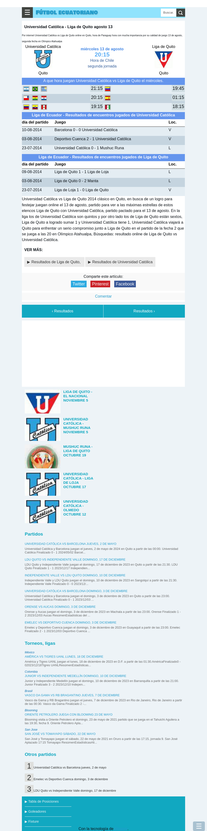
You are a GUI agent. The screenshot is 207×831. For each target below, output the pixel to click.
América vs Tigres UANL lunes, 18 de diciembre (64, 656)
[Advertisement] (103, 352)
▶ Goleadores (35, 811)
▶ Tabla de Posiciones (42, 801)
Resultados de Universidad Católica (122, 262)
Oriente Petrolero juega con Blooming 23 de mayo (69, 714)
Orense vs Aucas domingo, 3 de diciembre (60, 607)
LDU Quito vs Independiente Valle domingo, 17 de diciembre (75, 559)
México (29, 652)
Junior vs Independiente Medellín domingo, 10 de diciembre (75, 676)
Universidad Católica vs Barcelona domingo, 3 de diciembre (76, 591)
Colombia (31, 671)
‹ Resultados (62, 311)
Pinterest (100, 284)
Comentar (103, 296)
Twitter (79, 284)
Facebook (125, 284)
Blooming (31, 710)
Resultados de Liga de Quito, (56, 262)
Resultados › (144, 311)
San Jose (31, 729)
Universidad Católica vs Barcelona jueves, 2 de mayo (70, 544)
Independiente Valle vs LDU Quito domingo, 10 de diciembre (75, 575)
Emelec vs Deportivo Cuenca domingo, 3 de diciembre (70, 622)
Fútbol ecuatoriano (67, 12)
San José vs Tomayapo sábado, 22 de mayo (60, 734)
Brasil (28, 691)
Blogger (120, 829)
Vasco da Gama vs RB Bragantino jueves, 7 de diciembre (72, 695)
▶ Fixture (32, 821)
